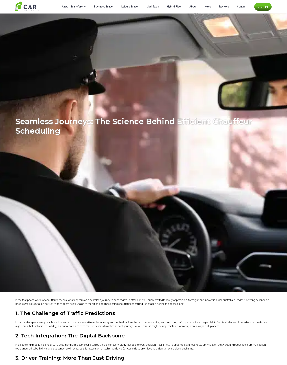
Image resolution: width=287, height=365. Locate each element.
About (192, 6)
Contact (241, 6)
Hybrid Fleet (174, 6)
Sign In (263, 6)
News (207, 6)
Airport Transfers (72, 6)
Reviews (224, 6)
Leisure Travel (129, 6)
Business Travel (103, 6)
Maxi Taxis (152, 6)
